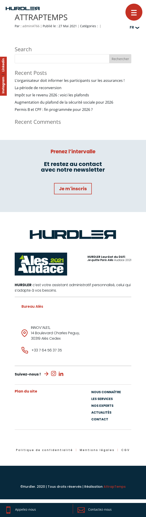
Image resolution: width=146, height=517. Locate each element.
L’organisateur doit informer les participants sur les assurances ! (70, 80)
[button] (133, 12)
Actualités (101, 413)
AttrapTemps (115, 486)
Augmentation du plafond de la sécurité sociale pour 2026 (64, 102)
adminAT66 (31, 26)
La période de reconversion (38, 87)
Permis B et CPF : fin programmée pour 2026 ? (54, 109)
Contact (99, 420)
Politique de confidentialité (44, 450)
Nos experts (102, 406)
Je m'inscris (73, 188)
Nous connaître (106, 392)
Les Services (102, 399)
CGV (125, 450)
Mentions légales (97, 450)
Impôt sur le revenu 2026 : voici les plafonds (52, 95)
